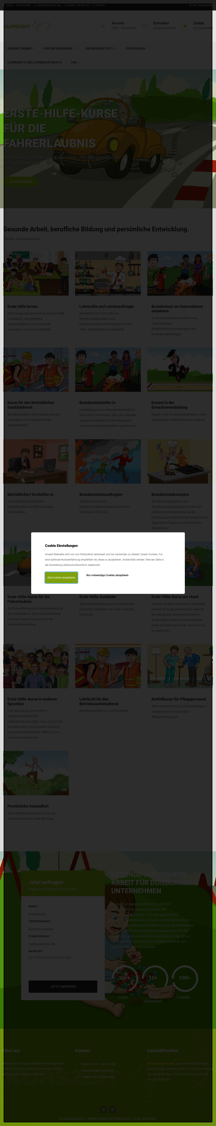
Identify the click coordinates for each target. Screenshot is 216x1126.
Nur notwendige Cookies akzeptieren (107, 575)
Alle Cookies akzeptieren (61, 577)
